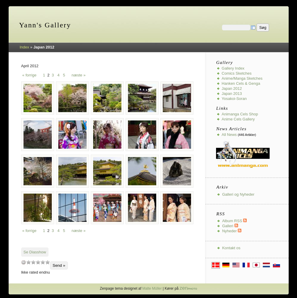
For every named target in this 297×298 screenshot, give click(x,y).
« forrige (29, 75)
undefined (23, 262)
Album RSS (234, 221)
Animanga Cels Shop (240, 114)
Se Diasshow (35, 252)
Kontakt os (231, 248)
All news (229, 134)
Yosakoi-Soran (234, 98)
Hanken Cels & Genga (241, 83)
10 (47, 262)
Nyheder (231, 231)
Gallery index (233, 68)
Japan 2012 (232, 88)
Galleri (230, 226)
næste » (78, 75)
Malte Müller (152, 288)
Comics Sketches (236, 73)
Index (24, 47)
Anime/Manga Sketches (242, 78)
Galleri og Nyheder (238, 194)
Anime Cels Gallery (238, 119)
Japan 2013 (232, 93)
